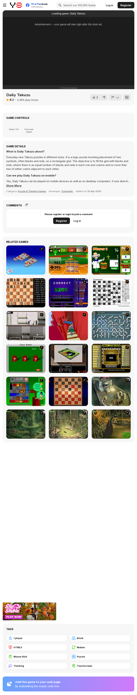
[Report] (115, 97)
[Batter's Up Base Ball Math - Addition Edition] (68, 260)
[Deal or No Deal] (111, 358)
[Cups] (25, 358)
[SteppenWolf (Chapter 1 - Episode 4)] (111, 424)
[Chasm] (68, 325)
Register (125, 5)
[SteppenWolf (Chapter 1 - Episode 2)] (25, 424)
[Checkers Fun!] (68, 391)
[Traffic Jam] (25, 391)
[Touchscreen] (100, 665)
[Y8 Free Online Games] (16, 5)
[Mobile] (100, 647)
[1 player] (36, 638)
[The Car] (68, 358)
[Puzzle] (100, 656)
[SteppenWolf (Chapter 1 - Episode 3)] (68, 424)
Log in (109, 5)
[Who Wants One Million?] (68, 292)
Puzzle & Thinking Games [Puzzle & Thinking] (32, 191)
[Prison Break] (25, 325)
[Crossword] (111, 292)
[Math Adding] (111, 260)
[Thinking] (36, 665)
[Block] (100, 638)
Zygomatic (67, 191)
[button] (14, 186)
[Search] (59, 5)
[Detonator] (25, 260)
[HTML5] (36, 647)
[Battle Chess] (25, 292)
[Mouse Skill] (36, 656)
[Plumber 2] (111, 325)
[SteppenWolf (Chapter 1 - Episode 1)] (111, 391)
